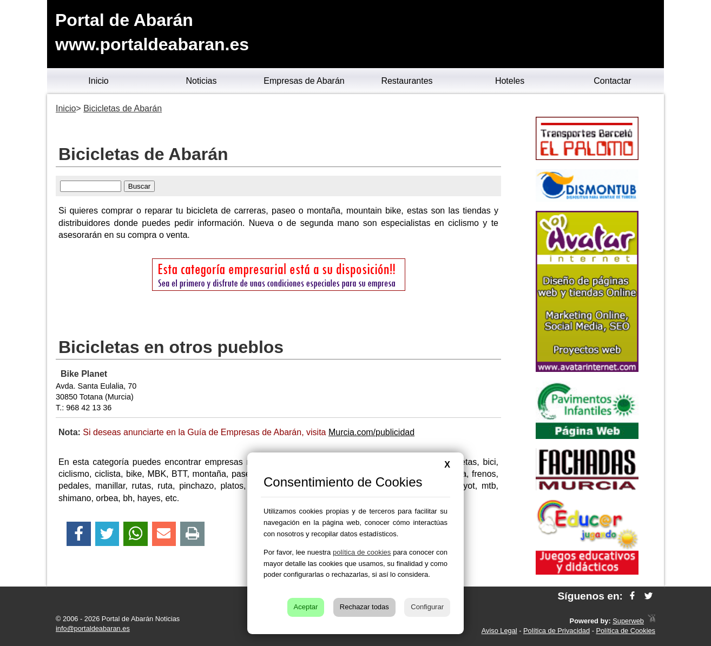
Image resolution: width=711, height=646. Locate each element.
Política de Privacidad (556, 631)
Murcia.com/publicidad (371, 432)
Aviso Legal (499, 631)
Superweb (628, 621)
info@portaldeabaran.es (93, 628)
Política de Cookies (625, 631)
